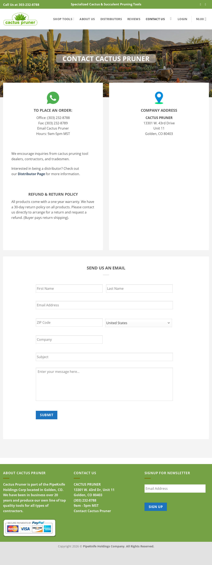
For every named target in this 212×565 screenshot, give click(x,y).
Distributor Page (31, 174)
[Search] (172, 19)
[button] (182, 19)
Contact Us (155, 19)
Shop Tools (63, 19)
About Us (87, 19)
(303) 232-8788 (85, 500)
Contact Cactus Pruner (92, 511)
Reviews (133, 19)
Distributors (111, 19)
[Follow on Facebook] (201, 4)
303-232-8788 (29, 4)
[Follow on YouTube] (206, 4)
